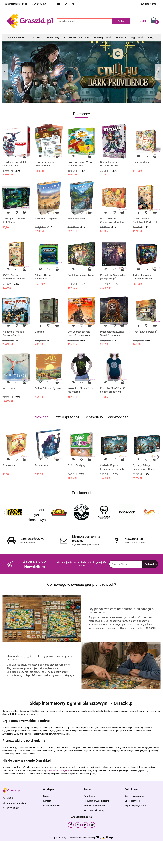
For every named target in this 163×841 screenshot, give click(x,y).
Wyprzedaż (137, 37)
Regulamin (89, 796)
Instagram (64, 770)
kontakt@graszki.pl (16, 803)
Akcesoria (35, 37)
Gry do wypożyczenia (135, 805)
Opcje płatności (132, 801)
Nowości (121, 37)
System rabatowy (51, 805)
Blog (150, 37)
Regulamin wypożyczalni (96, 801)
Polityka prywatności (94, 805)
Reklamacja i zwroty (94, 810)
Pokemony (53, 37)
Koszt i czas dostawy (135, 796)
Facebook (53, 770)
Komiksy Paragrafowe (76, 37)
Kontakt (47, 801)
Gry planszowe (14, 37)
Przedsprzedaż (102, 37)
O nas (46, 796)
